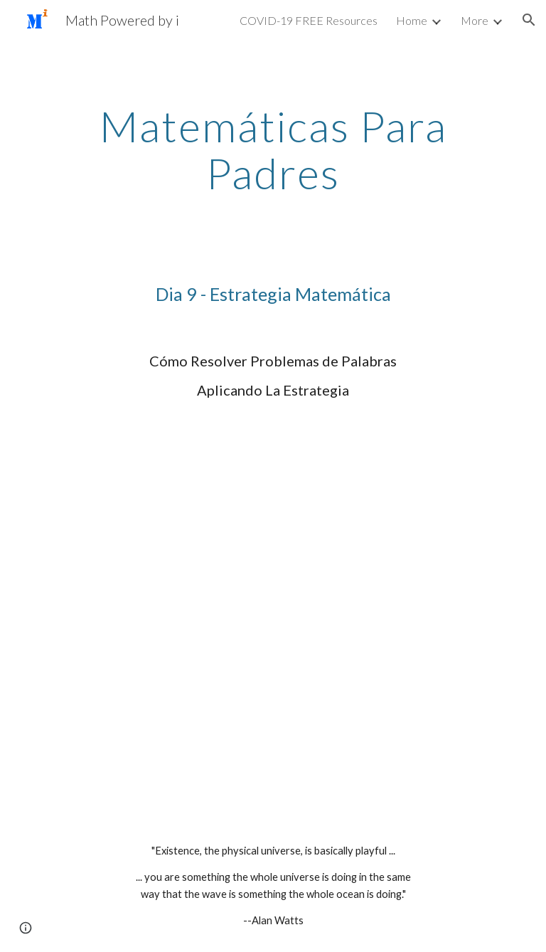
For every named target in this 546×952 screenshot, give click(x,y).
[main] (272, 149)
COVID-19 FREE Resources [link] (309, 20)
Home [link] (411, 20)
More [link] (474, 20)
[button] (529, 20)
